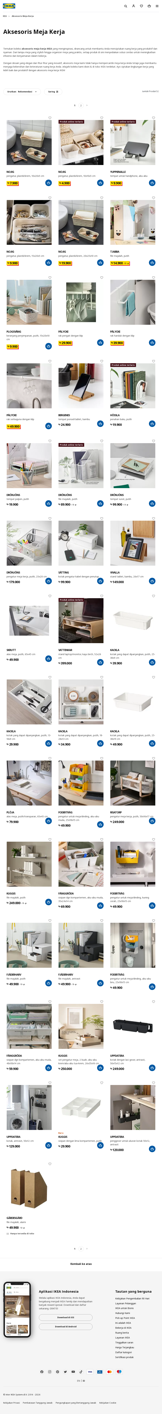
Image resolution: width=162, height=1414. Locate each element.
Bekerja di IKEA (123, 1327)
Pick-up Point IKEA (125, 1317)
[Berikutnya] (87, 105)
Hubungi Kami (122, 1313)
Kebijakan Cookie (107, 1402)
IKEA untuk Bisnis (124, 1308)
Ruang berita (122, 1332)
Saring (53, 91)
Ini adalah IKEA (123, 1322)
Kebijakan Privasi (11, 1402)
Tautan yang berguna (133, 1291)
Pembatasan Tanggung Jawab (37, 1402)
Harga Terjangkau (124, 1347)
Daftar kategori (123, 1352)
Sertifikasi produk (124, 1357)
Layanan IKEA (122, 1337)
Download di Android (66, 1326)
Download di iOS (65, 1317)
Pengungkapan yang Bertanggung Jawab (76, 1402)
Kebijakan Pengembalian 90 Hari (132, 1298)
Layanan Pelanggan (125, 1303)
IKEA (5, 16)
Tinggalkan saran (124, 1342)
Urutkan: (19, 91)
